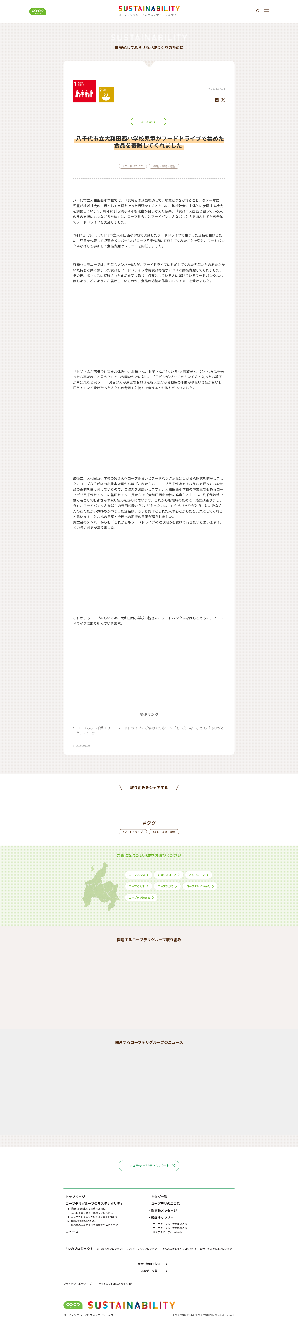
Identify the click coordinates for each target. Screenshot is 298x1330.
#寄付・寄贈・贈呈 (164, 166)
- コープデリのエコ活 (164, 1203)
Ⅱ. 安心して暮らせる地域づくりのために (90, 1212)
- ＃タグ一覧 (158, 1196)
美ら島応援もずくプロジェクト (179, 1249)
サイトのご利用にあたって (113, 1283)
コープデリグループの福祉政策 (170, 1228)
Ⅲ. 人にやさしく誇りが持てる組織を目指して (92, 1217)
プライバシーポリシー (75, 1283)
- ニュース (70, 1231)
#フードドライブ (133, 166)
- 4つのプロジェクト (78, 1249)
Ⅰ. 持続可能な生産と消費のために (86, 1208)
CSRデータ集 (149, 1271)
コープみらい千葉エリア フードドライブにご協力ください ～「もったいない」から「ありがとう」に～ (150, 730)
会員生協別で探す (149, 1264)
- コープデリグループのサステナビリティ (93, 1203)
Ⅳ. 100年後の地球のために (82, 1221)
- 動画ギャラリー (161, 1217)
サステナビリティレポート (149, 1165)
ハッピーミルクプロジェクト (143, 1249)
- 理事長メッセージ (163, 1210)
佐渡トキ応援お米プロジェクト (217, 1249)
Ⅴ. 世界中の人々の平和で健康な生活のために (92, 1225)
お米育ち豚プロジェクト (110, 1249)
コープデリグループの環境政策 (170, 1224)
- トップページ (74, 1196)
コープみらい (148, 122)
